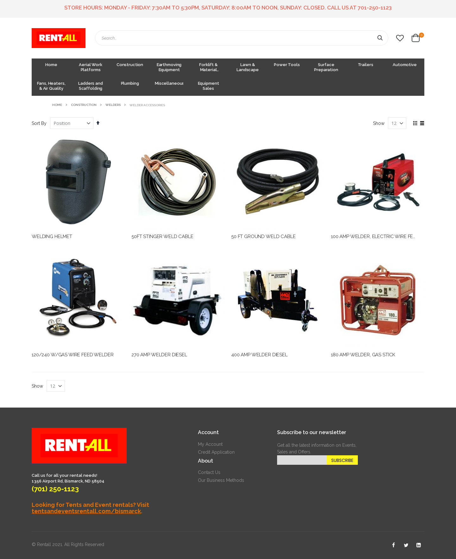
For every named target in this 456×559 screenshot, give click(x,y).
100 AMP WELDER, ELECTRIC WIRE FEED (375, 236)
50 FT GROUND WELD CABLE (263, 236)
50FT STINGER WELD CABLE (162, 236)
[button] (400, 38)
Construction (84, 105)
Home (57, 105)
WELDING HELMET (52, 236)
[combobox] (241, 38)
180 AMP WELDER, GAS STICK (363, 355)
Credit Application (216, 452)
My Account (210, 444)
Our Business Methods (221, 480)
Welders (113, 105)
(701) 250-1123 (55, 489)
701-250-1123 (375, 7)
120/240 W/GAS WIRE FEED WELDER (73, 355)
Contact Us (209, 472)
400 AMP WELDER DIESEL (259, 355)
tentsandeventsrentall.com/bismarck (86, 511)
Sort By (39, 123)
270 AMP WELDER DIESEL (159, 355)
